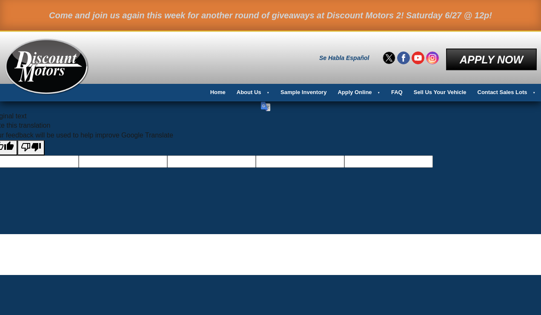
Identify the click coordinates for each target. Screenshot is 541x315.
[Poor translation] (31, 144)
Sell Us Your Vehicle (440, 88)
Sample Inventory (303, 88)
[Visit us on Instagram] (432, 56)
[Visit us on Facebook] (403, 56)
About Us (249, 88)
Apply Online (355, 88)
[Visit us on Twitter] (389, 56)
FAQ (397, 88)
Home (218, 88)
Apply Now (491, 56)
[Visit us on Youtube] (418, 56)
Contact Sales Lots (502, 88)
